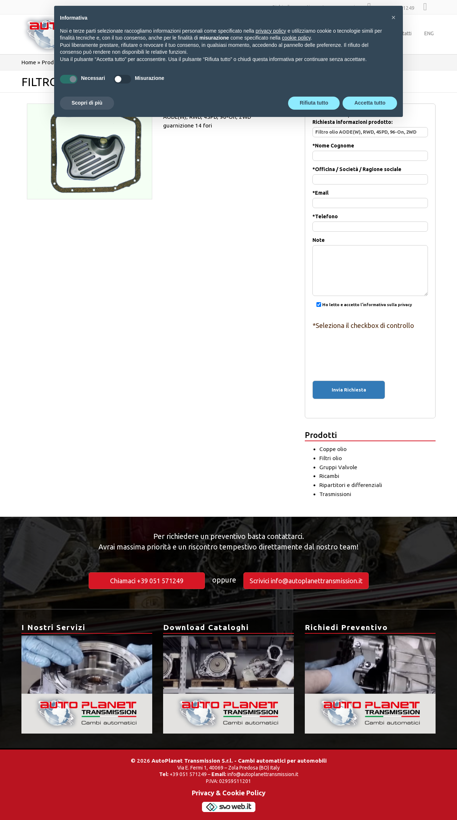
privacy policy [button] (271, 31)
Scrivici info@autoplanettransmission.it (306, 580)
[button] (393, 17)
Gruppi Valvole (338, 467)
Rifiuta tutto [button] (314, 103)
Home (28, 62)
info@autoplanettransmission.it (262, 774)
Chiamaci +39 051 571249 (146, 580)
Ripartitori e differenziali (350, 485)
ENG (429, 33)
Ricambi (329, 476)
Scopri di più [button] (87, 103)
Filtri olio (330, 458)
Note (370, 255)
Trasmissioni (335, 494)
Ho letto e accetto (362, 305)
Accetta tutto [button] (369, 103)
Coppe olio (333, 449)
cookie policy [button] (296, 38)
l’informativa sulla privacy (386, 305)
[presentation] (370, 348)
